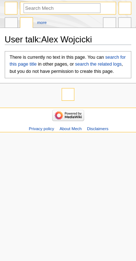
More (42, 22)
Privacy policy (41, 129)
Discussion (26, 23)
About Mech (70, 129)
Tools (125, 23)
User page (11, 23)
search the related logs (98, 64)
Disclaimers (97, 129)
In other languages (109, 23)
